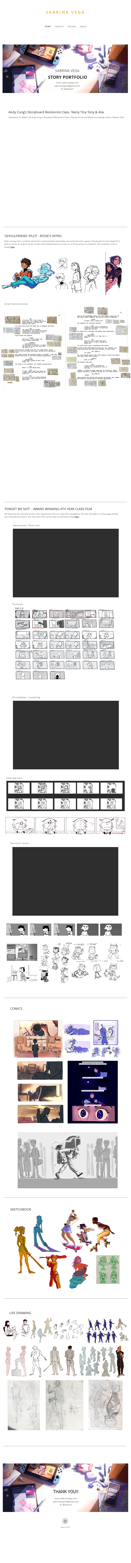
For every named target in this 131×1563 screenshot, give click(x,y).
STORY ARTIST (65, 18)
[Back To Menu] (65, 1521)
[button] (66, 563)
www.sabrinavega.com (67, 83)
